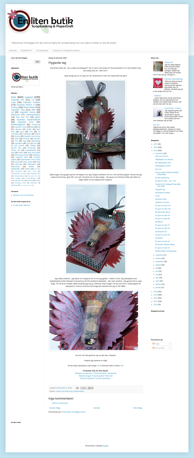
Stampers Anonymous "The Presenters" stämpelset (95, 373)
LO (32, 100)
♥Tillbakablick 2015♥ (162, 166)
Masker (31, 167)
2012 (156, 298)
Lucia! (157, 196)
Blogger (105, 446)
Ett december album (162, 212)
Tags (24, 141)
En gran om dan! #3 (162, 248)
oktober (159, 258)
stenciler (37, 139)
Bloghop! (158, 96)
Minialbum (159, 222)
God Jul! (156, 125)
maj (157, 275)
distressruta (15, 167)
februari (159, 284)
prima (17, 162)
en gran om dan (34, 176)
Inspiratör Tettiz (22, 157)
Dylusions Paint (161, 199)
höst (12, 153)
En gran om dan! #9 (162, 215)
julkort (37, 117)
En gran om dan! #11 (163, 206)
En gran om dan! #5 (162, 235)
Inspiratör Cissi (26, 122)
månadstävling (30, 150)
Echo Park (32, 171)
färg (32, 127)
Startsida (12, 50)
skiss (22, 132)
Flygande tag (160, 189)
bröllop (27, 169)
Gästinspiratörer (33, 115)
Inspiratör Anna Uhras (32, 136)
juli (157, 268)
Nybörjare (14, 185)
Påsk (38, 162)
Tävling (14, 107)
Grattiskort (159, 238)
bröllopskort (31, 164)
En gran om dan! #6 (162, 228)
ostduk (38, 180)
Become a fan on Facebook (23, 195)
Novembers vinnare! (162, 193)
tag (72, 391)
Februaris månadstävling (173, 79)
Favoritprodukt (31, 178)
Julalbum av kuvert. (162, 202)
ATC (16, 141)
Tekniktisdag (35, 141)
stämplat (18, 129)
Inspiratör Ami (17, 100)
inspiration (18, 143)
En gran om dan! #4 (162, 241)
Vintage (33, 146)
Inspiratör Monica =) (25, 105)
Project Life (15, 150)
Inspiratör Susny (21, 127)
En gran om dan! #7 (162, 225)
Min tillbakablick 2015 (163, 163)
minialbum (36, 155)
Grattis (29, 129)
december (160, 153)
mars (158, 281)
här (98, 366)
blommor (26, 139)
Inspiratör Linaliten (31, 102)
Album (20, 153)
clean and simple (33, 153)
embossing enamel (22, 155)
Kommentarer (159, 348)
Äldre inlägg (137, 408)
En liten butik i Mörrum (21, 205)
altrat (17, 139)
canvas (29, 180)
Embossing (36, 125)
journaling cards (20, 183)
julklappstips (15, 169)
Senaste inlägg (54, 408)
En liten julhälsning (162, 178)
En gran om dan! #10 (163, 209)
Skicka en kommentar (60, 403)
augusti (158, 265)
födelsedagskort (18, 124)
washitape (27, 134)
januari (158, 287)
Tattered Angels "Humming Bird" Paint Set (96, 376)
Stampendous (19, 176)
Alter (33, 110)
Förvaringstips (42, 50)
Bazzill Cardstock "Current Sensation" (95, 378)
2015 (156, 151)
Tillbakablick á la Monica (164, 160)
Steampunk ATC (161, 232)
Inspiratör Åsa (35, 173)
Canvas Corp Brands (63, 391)
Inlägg (156, 344)
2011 (156, 301)
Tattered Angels (79, 391)
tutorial (37, 134)
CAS (31, 132)
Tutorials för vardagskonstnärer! (66, 50)
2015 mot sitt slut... (162, 156)
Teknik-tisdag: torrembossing (165, 251)
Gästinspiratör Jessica (18, 173)
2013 (156, 295)
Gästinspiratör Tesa (17, 180)
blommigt (18, 164)
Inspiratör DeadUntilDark (28, 120)
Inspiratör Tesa (18, 110)
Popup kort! (168, 62)
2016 (156, 147)
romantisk (18, 171)
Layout (29, 97)
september (160, 262)
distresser (15, 115)
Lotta (13, 102)
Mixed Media (29, 107)
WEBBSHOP (26, 50)
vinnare (17, 136)
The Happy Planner (26, 185)
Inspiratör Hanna (27, 112)
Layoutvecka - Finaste (172, 108)
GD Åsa (37, 169)
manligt (17, 178)
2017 (156, 144)
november (160, 255)
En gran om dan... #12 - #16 (165, 181)
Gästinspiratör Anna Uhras (30, 160)
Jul (12, 112)
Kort (13, 97)
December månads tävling (164, 244)
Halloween (33, 183)
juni (157, 271)
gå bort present (17, 146)
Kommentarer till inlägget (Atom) (73, 412)
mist (28, 143)
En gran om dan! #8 (162, 219)
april (157, 278)
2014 (156, 292)
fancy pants (27, 162)
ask (35, 143)
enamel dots (16, 148)
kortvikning (31, 148)
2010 (156, 305)
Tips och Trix (22, 117)
